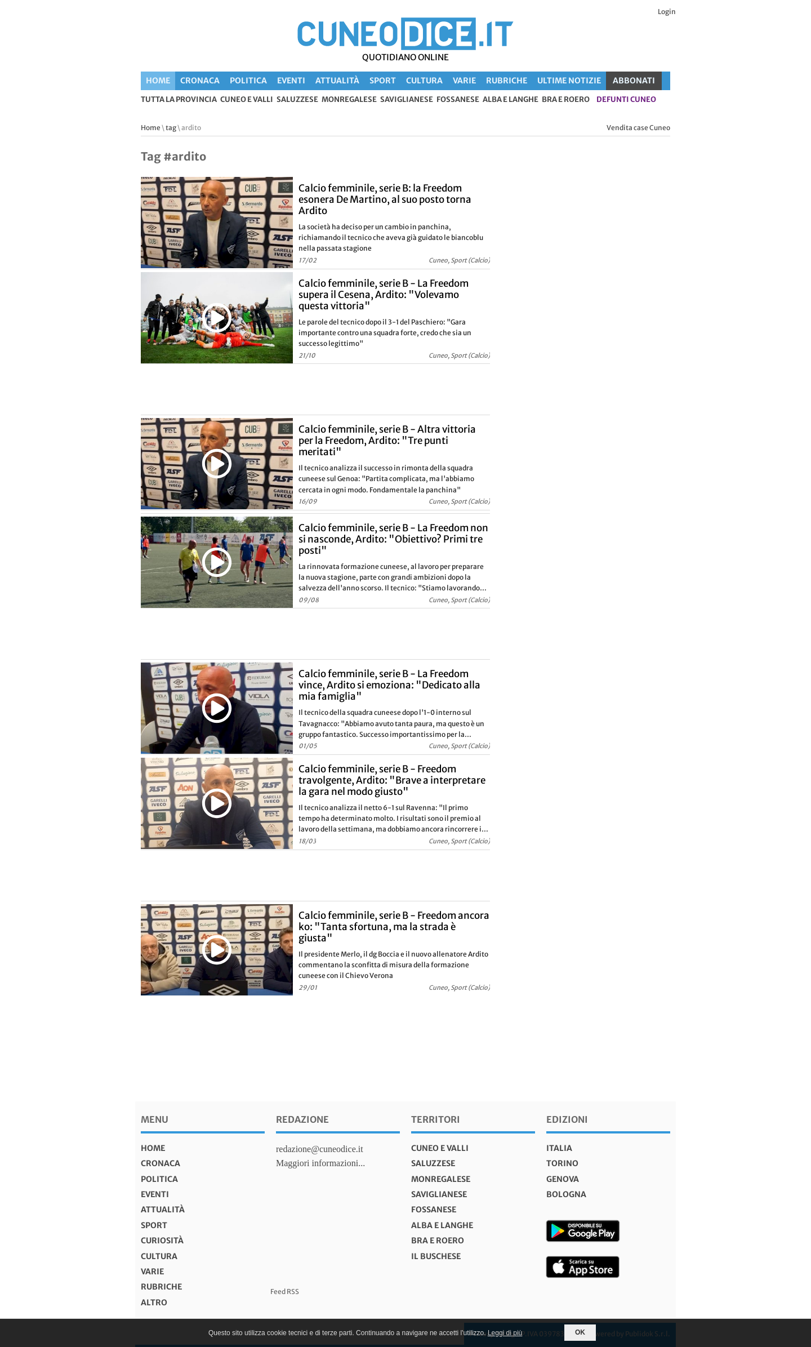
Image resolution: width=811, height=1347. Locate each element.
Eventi (291, 80)
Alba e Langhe (510, 100)
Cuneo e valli (246, 100)
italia (559, 1148)
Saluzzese (297, 100)
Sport (382, 80)
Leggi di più (505, 1333)
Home (158, 80)
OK (580, 1332)
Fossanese (457, 100)
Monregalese (349, 100)
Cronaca (200, 80)
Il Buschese (436, 1256)
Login (667, 11)
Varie (464, 80)
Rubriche (506, 80)
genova (562, 1179)
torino (562, 1163)
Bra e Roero (566, 100)
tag (171, 127)
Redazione (302, 1119)
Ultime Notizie (569, 80)
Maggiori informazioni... (320, 1163)
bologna (566, 1194)
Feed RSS (284, 1291)
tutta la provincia (179, 100)
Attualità (337, 80)
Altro (154, 1302)
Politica (248, 80)
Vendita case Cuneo (638, 127)
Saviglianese (406, 100)
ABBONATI (634, 80)
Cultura (424, 80)
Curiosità (162, 1240)
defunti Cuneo (626, 100)
